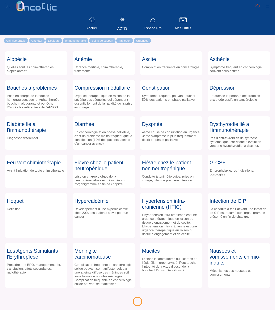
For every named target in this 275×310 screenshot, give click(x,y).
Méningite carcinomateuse (92, 254)
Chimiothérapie (16, 40)
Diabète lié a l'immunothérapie (26, 127)
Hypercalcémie (91, 201)
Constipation (156, 88)
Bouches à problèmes (32, 88)
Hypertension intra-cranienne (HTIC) (164, 204)
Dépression (222, 88)
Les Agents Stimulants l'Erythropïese (32, 254)
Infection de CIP (227, 201)
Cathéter (36, 40)
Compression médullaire (102, 88)
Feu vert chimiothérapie (34, 163)
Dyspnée (152, 124)
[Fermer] (7, 6)
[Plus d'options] (267, 6)
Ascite (149, 59)
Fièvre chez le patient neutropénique (99, 165)
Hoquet (15, 201)
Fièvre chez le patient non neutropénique (166, 165)
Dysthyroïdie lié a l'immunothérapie (229, 127)
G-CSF (217, 163)
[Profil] (257, 6)
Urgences (142, 40)
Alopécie (17, 59)
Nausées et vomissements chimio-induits (234, 257)
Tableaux (124, 40)
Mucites (151, 251)
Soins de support (102, 40)
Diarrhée (84, 124)
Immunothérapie (75, 40)
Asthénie (219, 59)
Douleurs (53, 40)
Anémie (83, 59)
